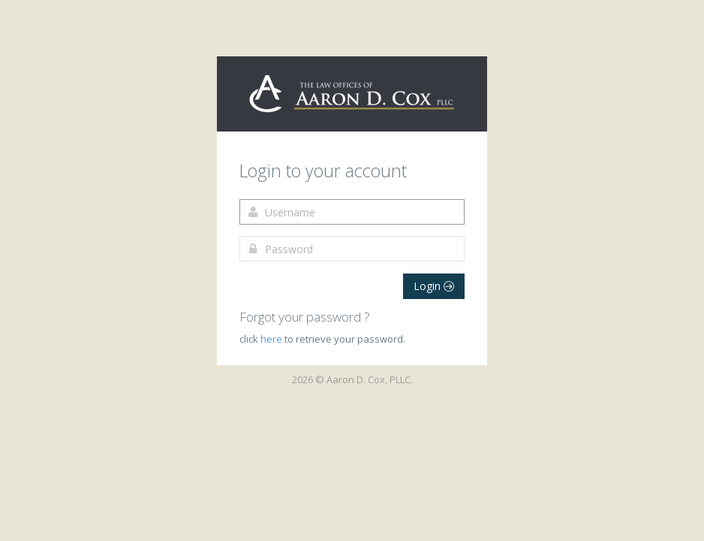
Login (434, 286)
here (272, 339)
